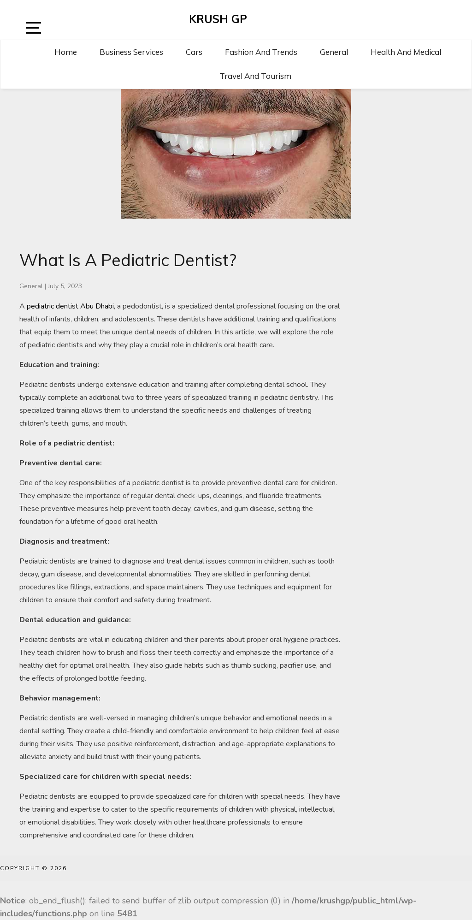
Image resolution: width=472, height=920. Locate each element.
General (334, 52)
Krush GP (218, 19)
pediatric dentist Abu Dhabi (70, 306)
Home (65, 52)
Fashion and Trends (261, 52)
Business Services (131, 52)
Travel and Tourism (255, 76)
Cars (194, 52)
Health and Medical (406, 52)
